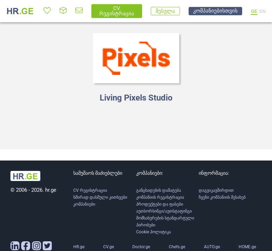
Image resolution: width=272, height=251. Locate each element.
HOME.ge (247, 246)
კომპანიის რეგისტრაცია (160, 197)
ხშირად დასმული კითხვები (100, 197)
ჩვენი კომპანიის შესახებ (222, 197)
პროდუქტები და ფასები (159, 204)
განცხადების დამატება (158, 190)
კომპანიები (84, 204)
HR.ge (78, 246)
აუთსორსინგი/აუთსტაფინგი (164, 211)
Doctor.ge (141, 246)
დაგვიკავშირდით (216, 190)
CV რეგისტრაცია (90, 190)
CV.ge (108, 246)
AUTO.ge (212, 246)
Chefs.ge (177, 246)
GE (254, 11)
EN (262, 11)
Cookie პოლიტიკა (153, 232)
